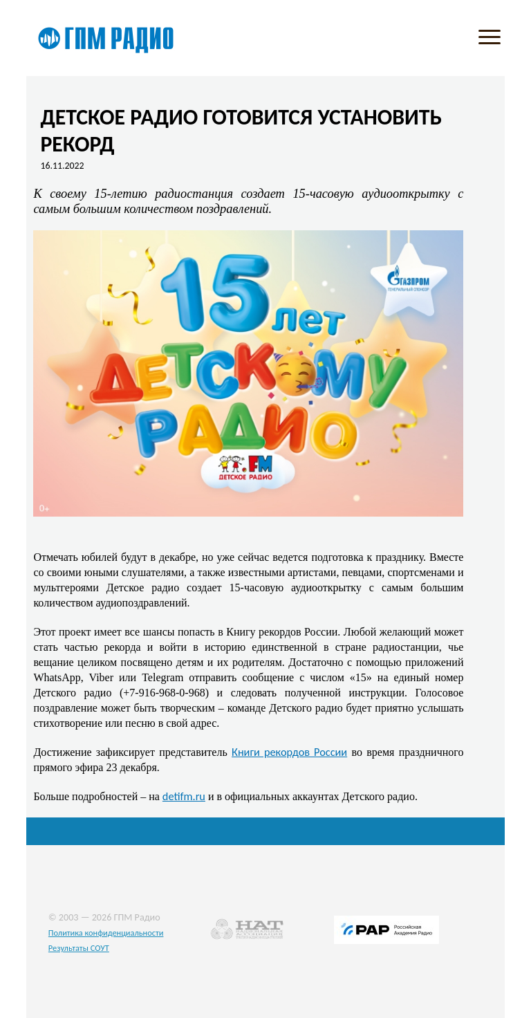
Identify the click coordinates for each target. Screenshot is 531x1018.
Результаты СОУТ (78, 948)
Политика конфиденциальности (106, 932)
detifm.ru (183, 796)
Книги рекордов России (289, 752)
